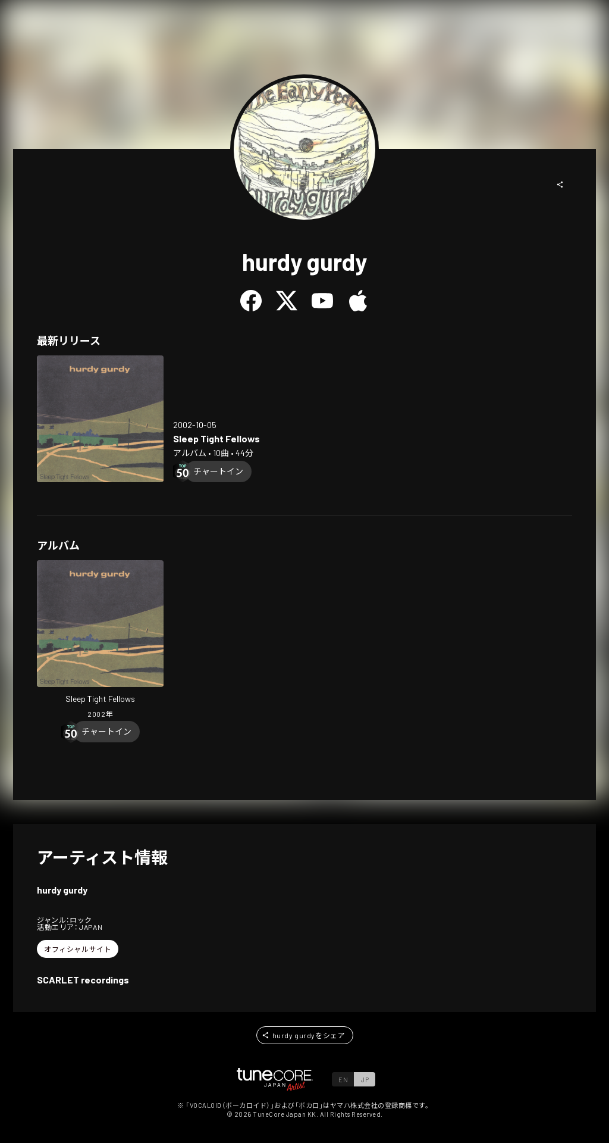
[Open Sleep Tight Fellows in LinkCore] (100, 418)
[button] (560, 184)
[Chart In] (218, 471)
